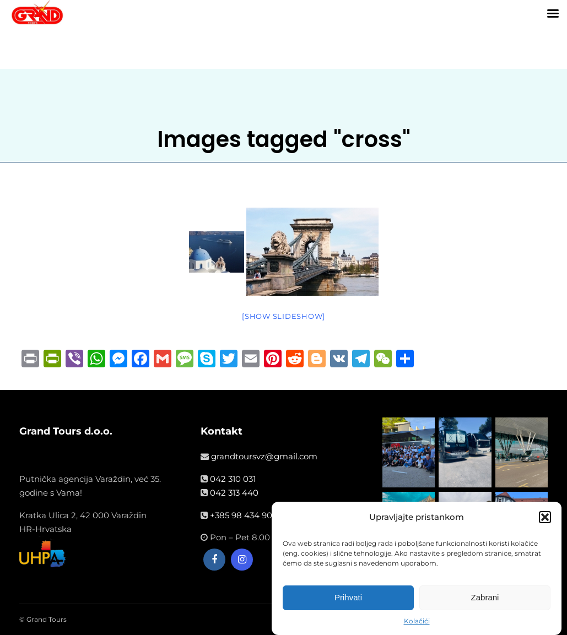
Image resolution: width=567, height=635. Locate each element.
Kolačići (417, 622)
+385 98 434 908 (244, 515)
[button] (544, 518)
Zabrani (485, 598)
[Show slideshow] (283, 316)
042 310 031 (233, 479)
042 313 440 (234, 492)
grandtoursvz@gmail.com (264, 456)
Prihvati (348, 598)
